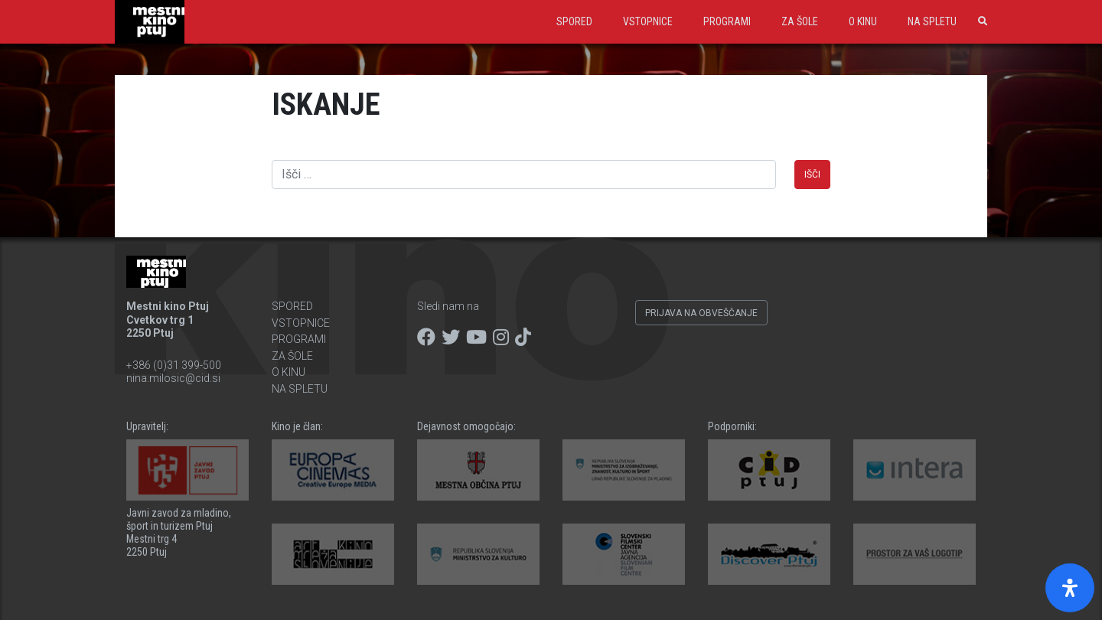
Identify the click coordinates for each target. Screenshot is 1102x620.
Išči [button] (812, 174)
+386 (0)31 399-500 (173, 365)
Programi (727, 21)
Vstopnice (648, 21)
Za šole (799, 21)
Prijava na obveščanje (701, 313)
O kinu (863, 21)
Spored (574, 21)
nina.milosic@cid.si (173, 378)
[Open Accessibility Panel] (1069, 587)
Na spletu (932, 21)
